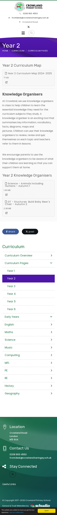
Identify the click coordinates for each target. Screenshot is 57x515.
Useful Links (9, 484)
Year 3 (11, 286)
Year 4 (11, 294)
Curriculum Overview (28, 255)
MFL (28, 363)
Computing (28, 355)
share (10, 231)
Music (28, 347)
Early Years (28, 317)
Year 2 (11, 278)
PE (28, 370)
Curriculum (18, 50)
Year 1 (11, 271)
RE (28, 378)
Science (28, 340)
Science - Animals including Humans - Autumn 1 (24, 185)
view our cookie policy (17, 512)
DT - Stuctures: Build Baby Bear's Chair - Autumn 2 (27, 203)
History (28, 386)
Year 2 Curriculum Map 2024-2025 (28, 73)
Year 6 (11, 309)
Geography (28, 393)
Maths (28, 332)
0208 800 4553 (28, 13)
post (30, 231)
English (28, 324)
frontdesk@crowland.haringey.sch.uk (28, 17)
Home (5, 50)
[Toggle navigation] (23, 33)
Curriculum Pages (38, 50)
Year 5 (11, 301)
